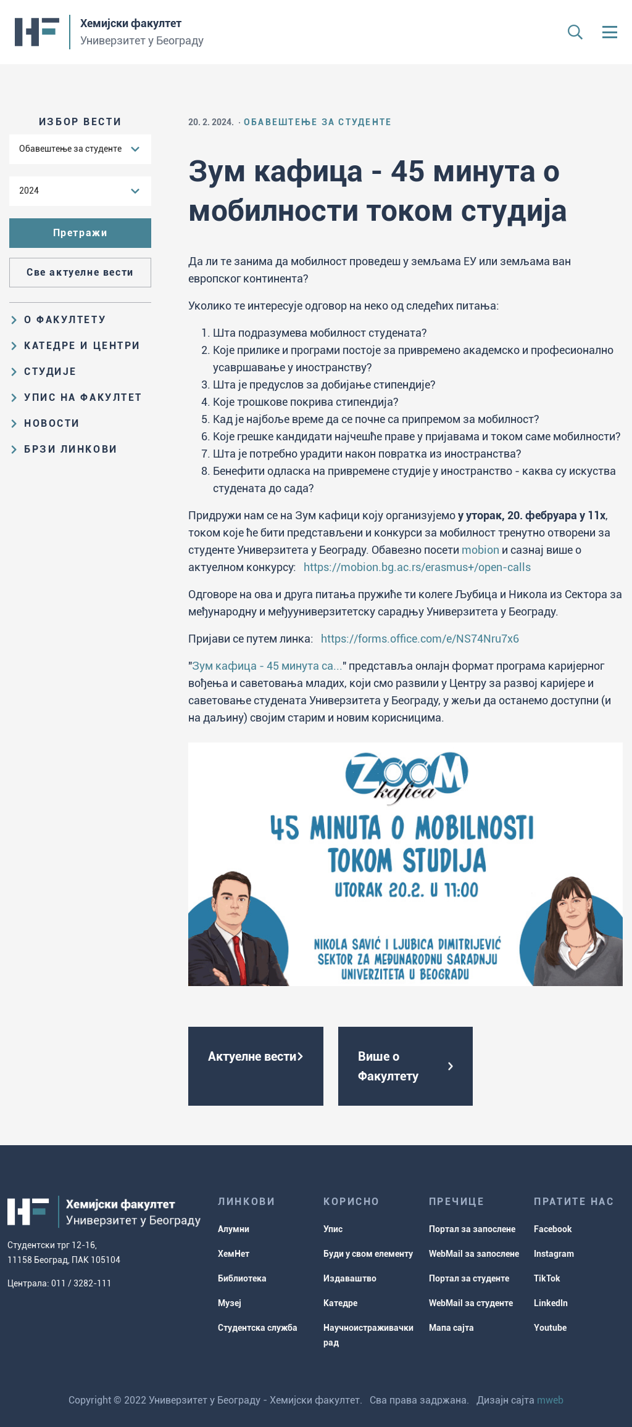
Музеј (229, 1303)
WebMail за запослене (474, 1254)
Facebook (553, 1229)
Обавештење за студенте (70, 149)
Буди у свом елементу (368, 1254)
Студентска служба (257, 1328)
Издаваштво (349, 1278)
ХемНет (233, 1254)
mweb (550, 1400)
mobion (480, 549)
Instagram (554, 1254)
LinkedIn (551, 1303)
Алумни (233, 1229)
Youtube (550, 1328)
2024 (29, 190)
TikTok (547, 1278)
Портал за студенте (469, 1278)
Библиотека (242, 1278)
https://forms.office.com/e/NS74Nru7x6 (420, 638)
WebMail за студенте (471, 1303)
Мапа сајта (451, 1328)
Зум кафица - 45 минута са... (267, 665)
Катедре (340, 1303)
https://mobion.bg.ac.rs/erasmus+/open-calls (417, 567)
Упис (333, 1229)
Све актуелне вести (80, 272)
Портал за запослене (472, 1229)
